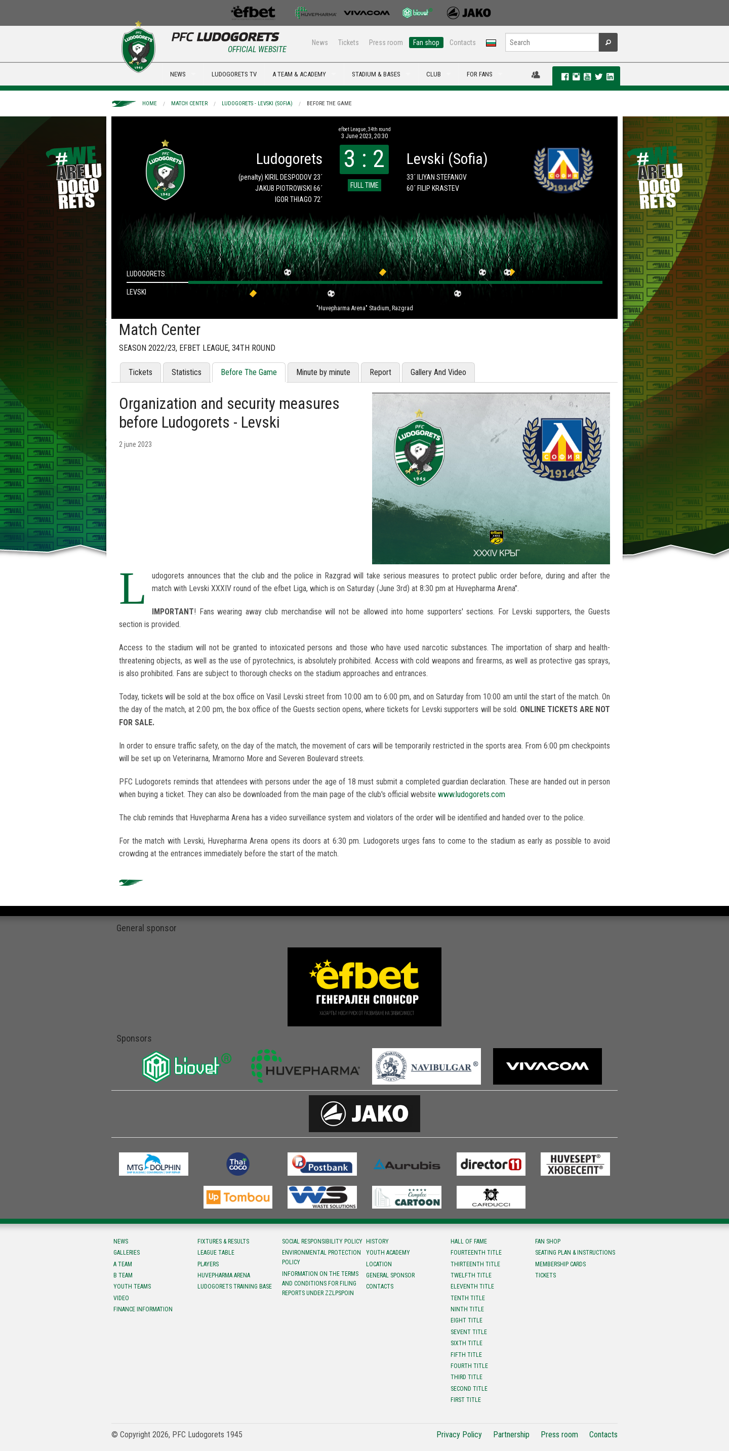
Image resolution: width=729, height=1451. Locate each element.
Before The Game (329, 103)
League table (215, 1252)
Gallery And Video (438, 372)
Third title (466, 1377)
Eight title (466, 1320)
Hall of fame (469, 1241)
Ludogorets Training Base (234, 1286)
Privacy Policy (459, 1434)
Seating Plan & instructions (575, 1252)
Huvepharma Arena (223, 1275)
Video (121, 1298)
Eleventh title (472, 1286)
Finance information (143, 1309)
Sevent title (469, 1332)
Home (149, 103)
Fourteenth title (476, 1252)
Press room (386, 42)
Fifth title (466, 1354)
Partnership (511, 1434)
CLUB (433, 74)
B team (123, 1275)
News (320, 42)
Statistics (186, 372)
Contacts (463, 42)
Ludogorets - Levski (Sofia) (257, 103)
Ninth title (467, 1309)
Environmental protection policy (321, 1257)
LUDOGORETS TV (234, 74)
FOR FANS (480, 74)
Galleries (126, 1252)
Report (380, 372)
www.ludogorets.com (471, 794)
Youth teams (132, 1286)
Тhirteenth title (475, 1264)
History (377, 1241)
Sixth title (466, 1343)
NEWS (178, 74)
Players (208, 1264)
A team (122, 1264)
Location (379, 1264)
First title (466, 1399)
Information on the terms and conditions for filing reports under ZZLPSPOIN (320, 1283)
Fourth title (469, 1366)
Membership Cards (560, 1264)
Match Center (189, 103)
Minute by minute (323, 372)
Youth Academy (388, 1252)
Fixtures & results (223, 1241)
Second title (469, 1388)
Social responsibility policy (322, 1241)
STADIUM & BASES (376, 74)
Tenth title (468, 1298)
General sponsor (390, 1275)
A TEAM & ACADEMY (299, 74)
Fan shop (426, 42)
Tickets (348, 42)
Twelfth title (471, 1275)
